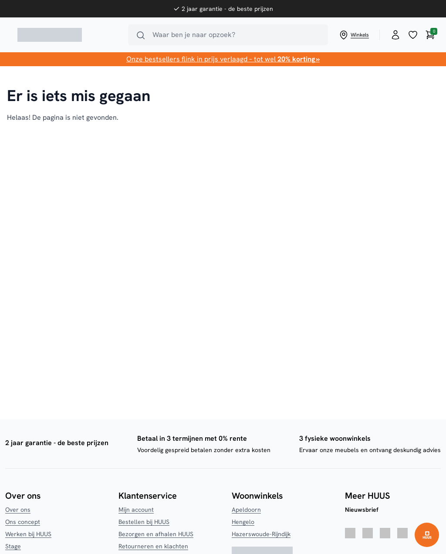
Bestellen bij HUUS (143, 522)
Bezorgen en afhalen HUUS (155, 534)
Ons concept (22, 522)
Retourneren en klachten (153, 546)
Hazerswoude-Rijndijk (261, 534)
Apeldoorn (246, 509)
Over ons (17, 509)
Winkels (353, 35)
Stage (13, 546)
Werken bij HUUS (28, 534)
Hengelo (243, 522)
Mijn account (136, 509)
